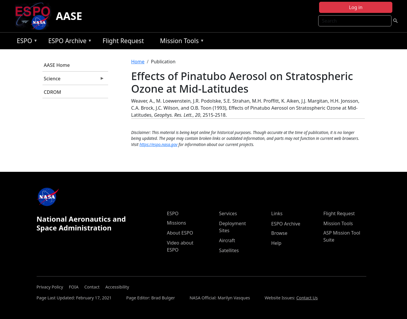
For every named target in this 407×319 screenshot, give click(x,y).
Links (277, 213)
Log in (355, 7)
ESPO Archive (68, 42)
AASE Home (57, 65)
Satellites (229, 250)
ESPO (26, 42)
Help (276, 243)
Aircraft (227, 240)
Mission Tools (180, 42)
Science (73, 80)
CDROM (52, 92)
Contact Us (307, 298)
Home (138, 61)
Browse (279, 233)
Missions (176, 223)
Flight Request (123, 41)
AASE (69, 16)
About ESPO (180, 233)
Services (228, 213)
